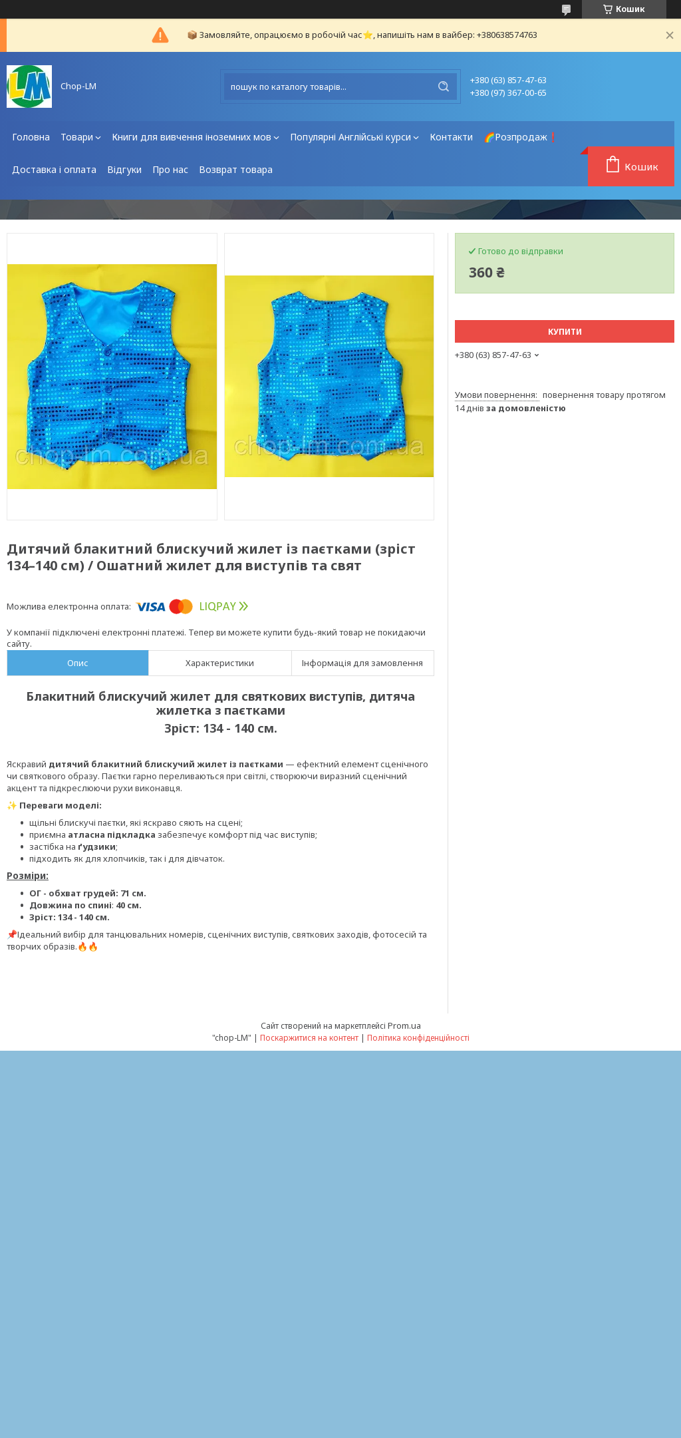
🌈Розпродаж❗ (521, 136)
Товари (77, 136)
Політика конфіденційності (418, 1037)
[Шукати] (443, 86)
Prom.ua (404, 1025)
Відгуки (124, 169)
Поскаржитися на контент (309, 1037)
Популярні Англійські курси (350, 136)
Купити (565, 331)
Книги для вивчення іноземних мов (191, 136)
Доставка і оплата (54, 169)
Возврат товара (236, 169)
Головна (31, 136)
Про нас (170, 169)
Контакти (451, 136)
